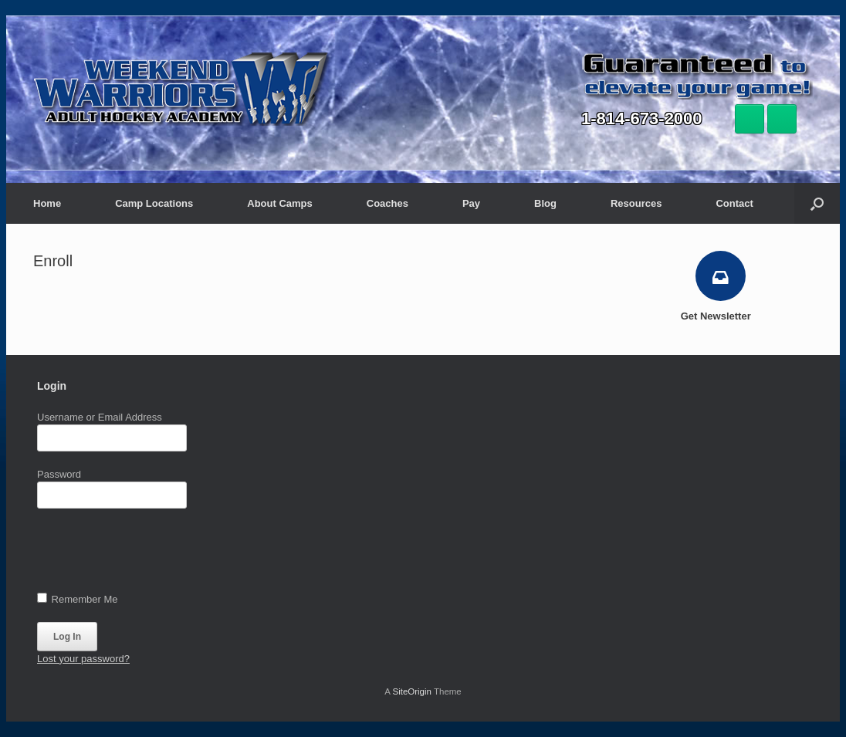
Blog (545, 203)
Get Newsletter (720, 316)
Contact (734, 203)
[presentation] (154, 554)
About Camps (280, 203)
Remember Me (77, 599)
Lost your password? (83, 658)
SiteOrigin (411, 691)
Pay (471, 203)
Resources (636, 203)
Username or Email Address (99, 417)
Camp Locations (154, 203)
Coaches (387, 203)
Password (59, 474)
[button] (817, 203)
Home (47, 203)
